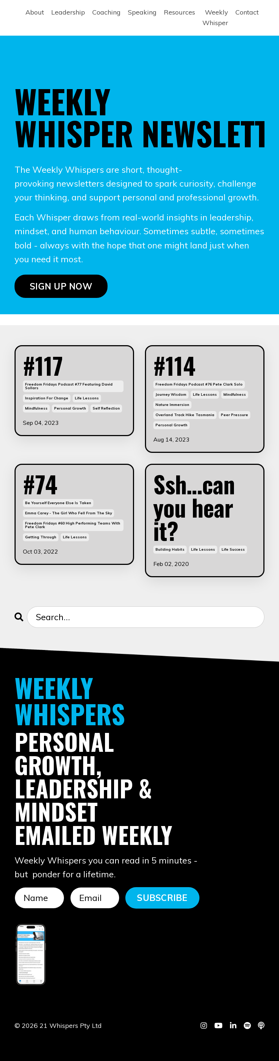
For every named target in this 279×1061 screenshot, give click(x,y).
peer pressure (234, 414)
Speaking (142, 12)
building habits (170, 549)
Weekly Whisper (215, 17)
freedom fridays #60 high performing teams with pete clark (72, 525)
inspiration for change (46, 398)
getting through (40, 537)
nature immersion (172, 404)
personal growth (70, 408)
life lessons (87, 398)
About (34, 12)
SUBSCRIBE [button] (162, 897)
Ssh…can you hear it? (194, 507)
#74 (40, 483)
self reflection (106, 408)
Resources (179, 12)
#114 (174, 365)
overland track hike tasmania (184, 414)
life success (233, 549)
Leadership (68, 12)
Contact (247, 12)
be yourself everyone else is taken (58, 502)
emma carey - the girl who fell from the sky (68, 513)
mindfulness (36, 408)
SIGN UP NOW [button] (61, 286)
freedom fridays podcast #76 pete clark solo (199, 384)
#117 (43, 365)
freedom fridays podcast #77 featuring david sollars (69, 386)
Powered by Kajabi (242, 1042)
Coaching (106, 12)
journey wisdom (170, 394)
